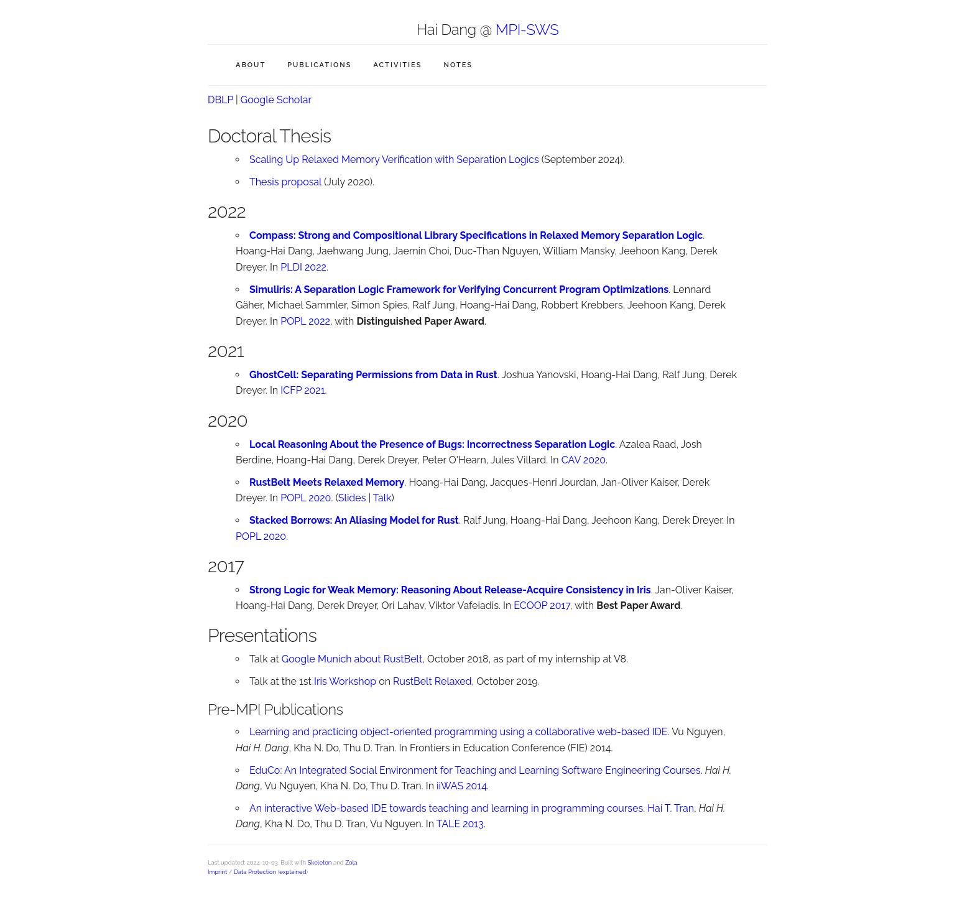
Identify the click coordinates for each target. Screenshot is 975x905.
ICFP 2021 (302, 390)
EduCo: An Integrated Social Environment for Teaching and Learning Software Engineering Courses (475, 770)
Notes (458, 65)
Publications (319, 65)
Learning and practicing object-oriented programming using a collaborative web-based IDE (458, 732)
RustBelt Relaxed (432, 681)
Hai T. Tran (670, 808)
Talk (382, 498)
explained (292, 871)
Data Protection (255, 871)
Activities (397, 65)
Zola (351, 862)
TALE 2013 (460, 824)
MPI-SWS (527, 30)
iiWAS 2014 (462, 786)
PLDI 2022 (303, 267)
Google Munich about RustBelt (352, 659)
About (251, 65)
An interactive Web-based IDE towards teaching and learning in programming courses (446, 808)
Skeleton (320, 862)
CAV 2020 (583, 460)
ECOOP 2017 (542, 605)
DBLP (220, 100)
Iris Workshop (345, 681)
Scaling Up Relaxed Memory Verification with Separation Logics (394, 159)
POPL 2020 (305, 498)
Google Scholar (276, 100)
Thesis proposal (285, 182)
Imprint (217, 871)
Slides (352, 498)
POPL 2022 (305, 321)
